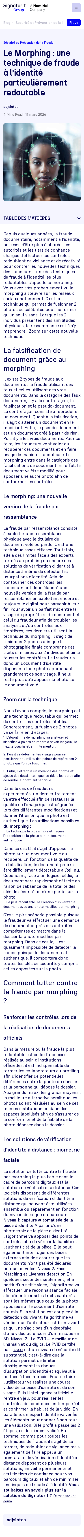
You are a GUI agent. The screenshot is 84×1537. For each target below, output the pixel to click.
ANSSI (18, 1350)
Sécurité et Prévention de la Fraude (44, 22)
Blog (6, 22)
